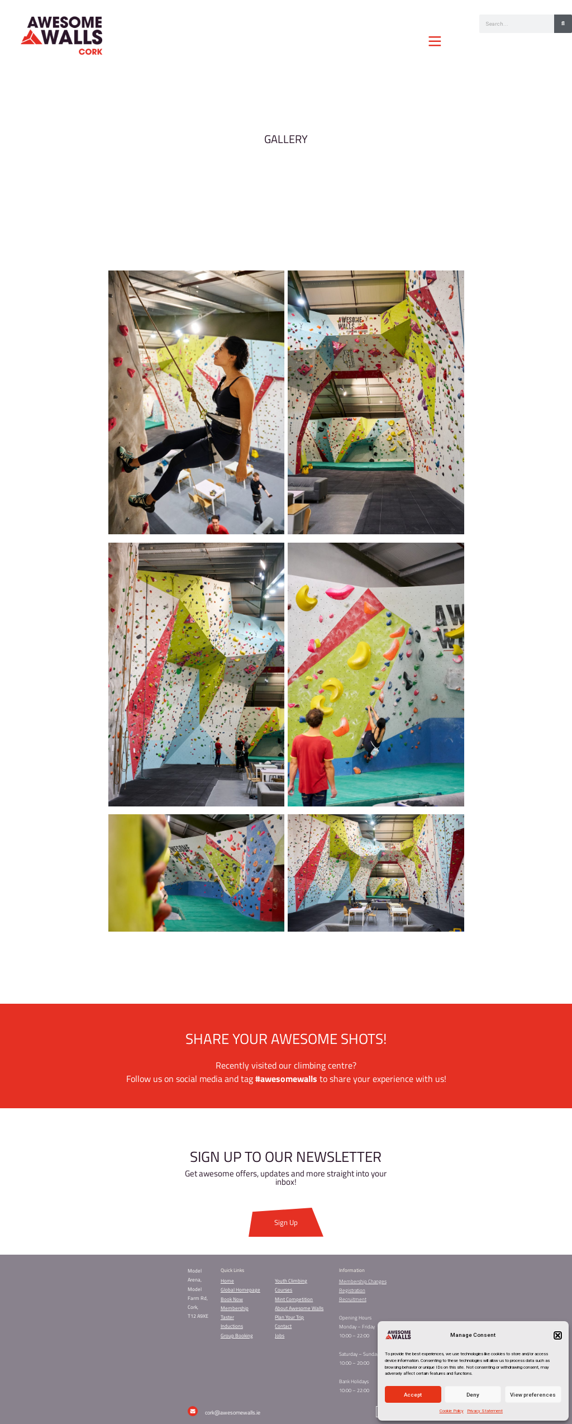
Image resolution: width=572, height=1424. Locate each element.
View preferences (533, 1395)
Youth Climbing (291, 1281)
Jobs (279, 1336)
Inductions (232, 1326)
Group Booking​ (237, 1336)
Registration (352, 1290)
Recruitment (352, 1299)
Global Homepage (240, 1290)
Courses (283, 1290)
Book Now (232, 1299)
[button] (557, 1335)
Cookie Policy (452, 1410)
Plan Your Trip (289, 1317)
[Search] (563, 24)
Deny (472, 1395)
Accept (413, 1395)
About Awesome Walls (299, 1308)
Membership (235, 1308)
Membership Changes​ (363, 1281)
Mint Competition (294, 1299)
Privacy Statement (485, 1410)
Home (227, 1281)
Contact (283, 1326)
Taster (227, 1317)
